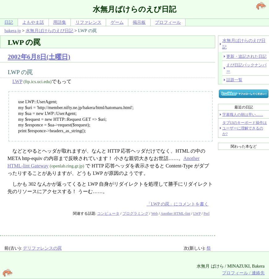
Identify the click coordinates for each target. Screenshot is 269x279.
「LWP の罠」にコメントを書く (177, 203)
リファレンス (88, 22)
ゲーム (117, 22)
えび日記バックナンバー (246, 68)
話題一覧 (234, 80)
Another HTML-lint (175, 213)
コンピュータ (108, 213)
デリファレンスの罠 (42, 248)
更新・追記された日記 (246, 56)
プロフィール (168, 22)
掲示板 (139, 22)
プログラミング (135, 213)
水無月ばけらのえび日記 (49, 30)
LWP (17, 81)
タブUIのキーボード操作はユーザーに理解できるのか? (244, 128)
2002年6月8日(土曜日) (39, 56)
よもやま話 (33, 22)
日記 (8, 22)
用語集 (59, 22)
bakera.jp (12, 30)
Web (154, 213)
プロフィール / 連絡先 (243, 272)
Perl (206, 213)
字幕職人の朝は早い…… (242, 114)
